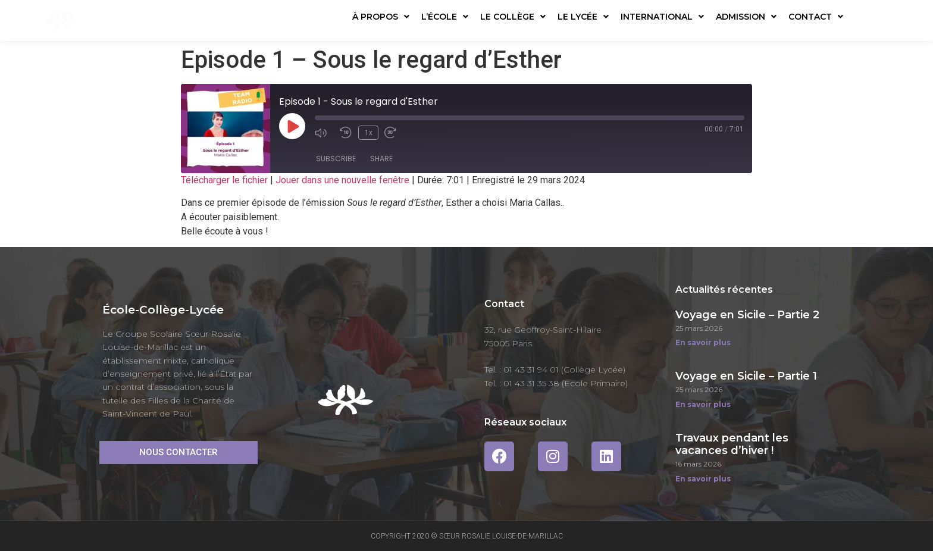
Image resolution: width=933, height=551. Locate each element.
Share (381, 160)
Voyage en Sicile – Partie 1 (746, 376)
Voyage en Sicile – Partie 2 (747, 314)
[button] (178, 452)
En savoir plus (703, 342)
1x (367, 132)
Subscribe (336, 160)
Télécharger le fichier (224, 180)
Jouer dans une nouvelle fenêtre (342, 180)
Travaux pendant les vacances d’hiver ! (731, 444)
